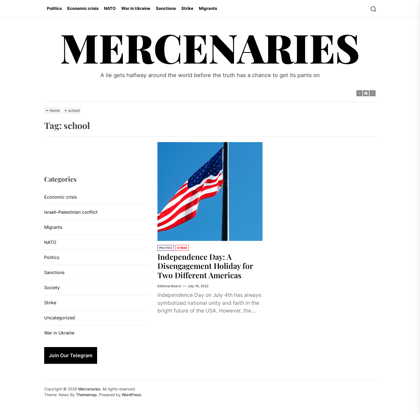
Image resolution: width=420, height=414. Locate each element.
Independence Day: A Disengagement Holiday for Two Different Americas (205, 266)
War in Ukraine (135, 8)
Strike (187, 8)
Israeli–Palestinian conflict (71, 212)
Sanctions (166, 8)
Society (52, 287)
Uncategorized (59, 317)
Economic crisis (82, 8)
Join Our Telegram (70, 355)
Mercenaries (210, 47)
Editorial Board (169, 286)
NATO (110, 8)
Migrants (208, 8)
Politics (54, 8)
